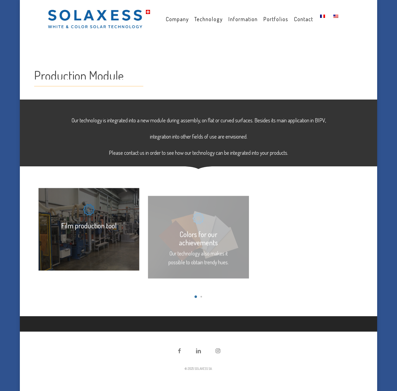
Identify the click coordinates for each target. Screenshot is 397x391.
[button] (195, 296)
